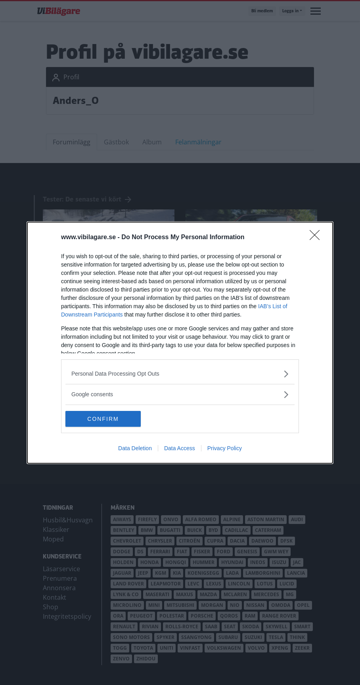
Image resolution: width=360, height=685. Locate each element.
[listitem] (180, 374)
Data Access (179, 448)
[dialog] (180, 342)
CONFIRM (103, 419)
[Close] (317, 237)
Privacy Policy (224, 448)
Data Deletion (135, 448)
